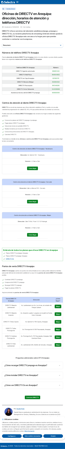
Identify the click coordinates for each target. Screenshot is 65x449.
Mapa (58, 306)
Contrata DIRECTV (32, 397)
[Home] (3, 8)
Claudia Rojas (20, 409)
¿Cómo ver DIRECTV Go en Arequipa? (21, 385)
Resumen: (7, 45)
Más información (29, 431)
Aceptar (53, 436)
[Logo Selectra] (8, 2)
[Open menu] (17, 2)
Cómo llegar (32, 168)
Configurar (12, 436)
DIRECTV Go (10, 259)
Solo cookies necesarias (32, 436)
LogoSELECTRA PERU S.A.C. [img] (4, 446)
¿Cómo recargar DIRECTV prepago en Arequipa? (25, 365)
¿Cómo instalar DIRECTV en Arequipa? (21, 375)
